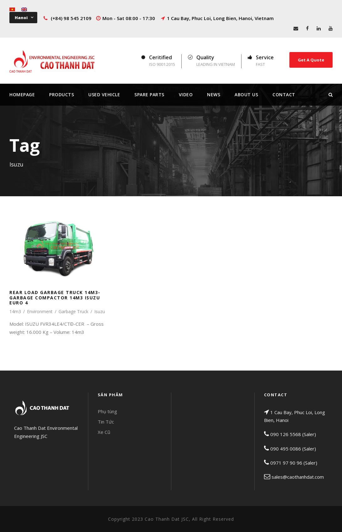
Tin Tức (106, 422)
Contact (283, 94)
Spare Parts (149, 94)
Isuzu (99, 311)
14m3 (15, 311)
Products (61, 94)
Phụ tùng (107, 411)
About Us (246, 94)
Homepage (22, 94)
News (213, 94)
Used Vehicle (104, 94)
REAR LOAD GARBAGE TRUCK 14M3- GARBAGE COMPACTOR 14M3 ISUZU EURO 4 (55, 297)
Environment (40, 311)
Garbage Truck (73, 311)
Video (186, 94)
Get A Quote (311, 60)
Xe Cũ (104, 432)
